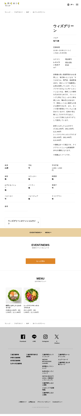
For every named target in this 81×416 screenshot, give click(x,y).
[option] (14, 300)
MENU (47, 232)
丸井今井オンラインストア (48, 372)
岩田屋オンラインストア (48, 367)
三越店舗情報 (14, 354)
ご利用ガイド (22, 402)
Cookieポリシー (57, 402)
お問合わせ (32, 402)
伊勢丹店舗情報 (15, 357)
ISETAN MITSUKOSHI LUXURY (46, 361)
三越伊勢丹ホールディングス (64, 355)
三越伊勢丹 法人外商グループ (64, 363)
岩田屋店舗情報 (15, 360)
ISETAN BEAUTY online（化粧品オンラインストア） (48, 378)
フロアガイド (18, 12)
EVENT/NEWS (35, 232)
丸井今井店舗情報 (16, 363)
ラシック (7, 12)
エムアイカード (63, 359)
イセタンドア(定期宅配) (48, 389)
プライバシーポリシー (44, 402)
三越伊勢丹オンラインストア (48, 355)
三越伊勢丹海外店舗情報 (32, 355)
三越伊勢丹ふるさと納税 (48, 384)
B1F (27, 12)
